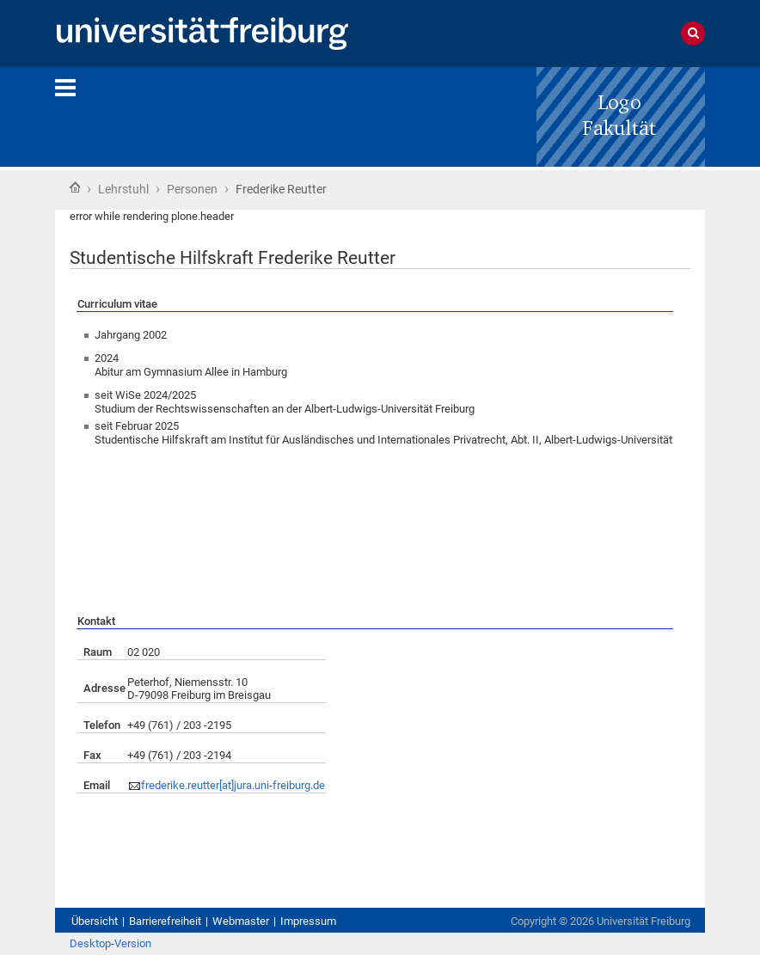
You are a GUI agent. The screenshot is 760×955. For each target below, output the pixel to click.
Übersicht (94, 921)
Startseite (75, 187)
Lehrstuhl (123, 189)
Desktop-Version (110, 943)
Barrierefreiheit (165, 921)
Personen (192, 189)
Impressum (308, 921)
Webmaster (240, 921)
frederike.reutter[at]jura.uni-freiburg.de (233, 785)
